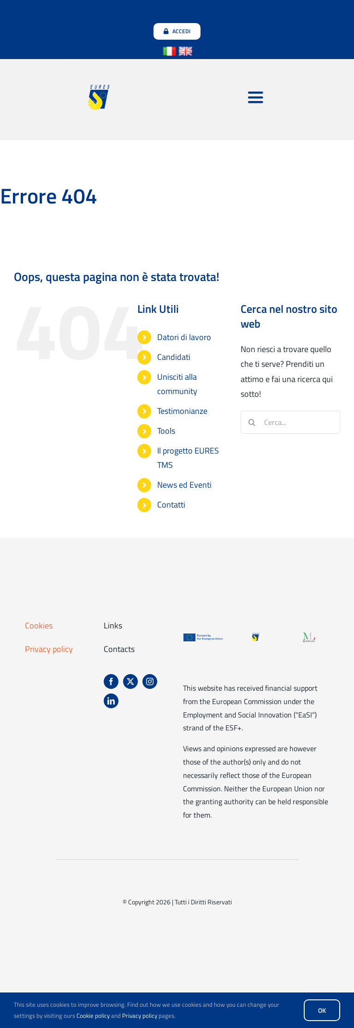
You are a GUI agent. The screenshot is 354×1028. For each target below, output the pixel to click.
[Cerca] (252, 422)
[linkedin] (111, 700)
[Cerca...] (290, 422)
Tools (166, 430)
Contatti (171, 504)
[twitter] (130, 681)
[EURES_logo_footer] (256, 636)
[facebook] (111, 681)
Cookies (39, 625)
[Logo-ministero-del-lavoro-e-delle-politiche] (309, 636)
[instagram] (149, 681)
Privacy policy (49, 649)
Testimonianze (182, 411)
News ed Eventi (184, 484)
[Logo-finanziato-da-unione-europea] (203, 636)
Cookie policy (93, 1015)
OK (322, 1010)
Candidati (173, 357)
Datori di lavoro (184, 337)
